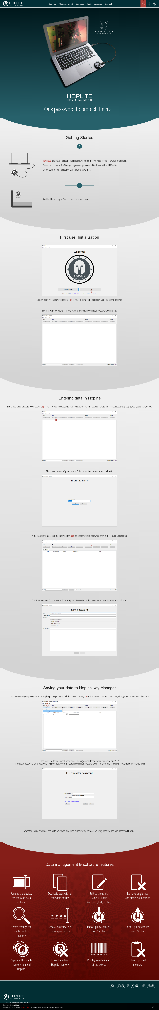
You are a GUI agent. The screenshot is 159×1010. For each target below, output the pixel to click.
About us (98, 4)
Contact (108, 4)
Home (6, 1005)
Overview (52, 4)
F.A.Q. (89, 4)
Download (80, 4)
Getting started (66, 4)
